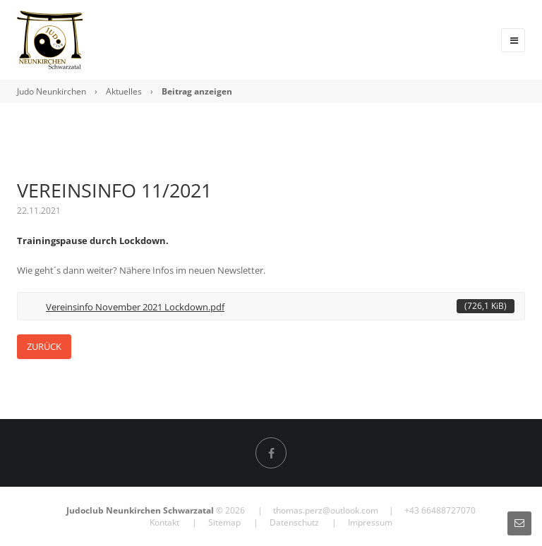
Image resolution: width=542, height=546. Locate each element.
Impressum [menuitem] (370, 522)
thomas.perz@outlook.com (325, 510)
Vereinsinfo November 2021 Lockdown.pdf (280, 306)
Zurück (44, 346)
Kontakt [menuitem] (164, 522)
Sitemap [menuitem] (224, 522)
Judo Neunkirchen (51, 91)
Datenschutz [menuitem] (294, 522)
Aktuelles (124, 91)
